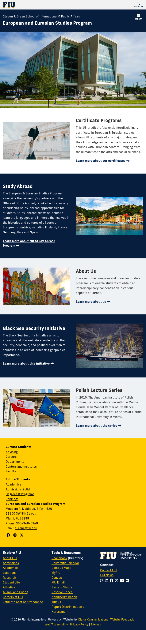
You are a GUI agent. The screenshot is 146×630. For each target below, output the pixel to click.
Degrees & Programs (20, 494)
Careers (11, 457)
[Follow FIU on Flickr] (128, 580)
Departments (15, 461)
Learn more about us (91, 301)
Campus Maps (61, 568)
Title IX (56, 602)
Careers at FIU (13, 597)
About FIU (10, 558)
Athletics (9, 587)
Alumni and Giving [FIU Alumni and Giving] (15, 592)
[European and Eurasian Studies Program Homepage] (47, 23)
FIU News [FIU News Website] (106, 575)
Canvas (57, 577)
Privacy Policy (79, 624)
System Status (62, 587)
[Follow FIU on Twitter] (117, 580)
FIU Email (58, 582)
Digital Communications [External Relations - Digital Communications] (93, 619)
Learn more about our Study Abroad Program (29, 243)
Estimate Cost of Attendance (23, 602)
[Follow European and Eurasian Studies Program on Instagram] (15, 535)
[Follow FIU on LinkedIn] (107, 580)
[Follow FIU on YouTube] (123, 580)
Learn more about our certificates (100, 161)
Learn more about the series (96, 425)
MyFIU (56, 573)
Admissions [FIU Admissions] (11, 563)
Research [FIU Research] (9, 577)
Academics (13, 484)
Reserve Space (62, 592)
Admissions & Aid (18, 489)
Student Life (11, 582)
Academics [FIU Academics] (10, 568)
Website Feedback (122, 619)
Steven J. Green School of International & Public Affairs (41, 16)
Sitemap (96, 624)
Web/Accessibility (56, 624)
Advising (12, 452)
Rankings (12, 499)
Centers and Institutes (21, 466)
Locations (9, 573)
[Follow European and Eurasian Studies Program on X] (22, 535)
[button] (138, 4)
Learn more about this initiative (26, 363)
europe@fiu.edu (26, 528)
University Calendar (65, 563)
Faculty (11, 471)
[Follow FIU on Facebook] (112, 580)
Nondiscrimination (64, 597)
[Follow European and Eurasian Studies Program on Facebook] (9, 535)
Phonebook (59, 558)
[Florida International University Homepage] (38, 5)
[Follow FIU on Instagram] (102, 580)
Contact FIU (108, 570)
